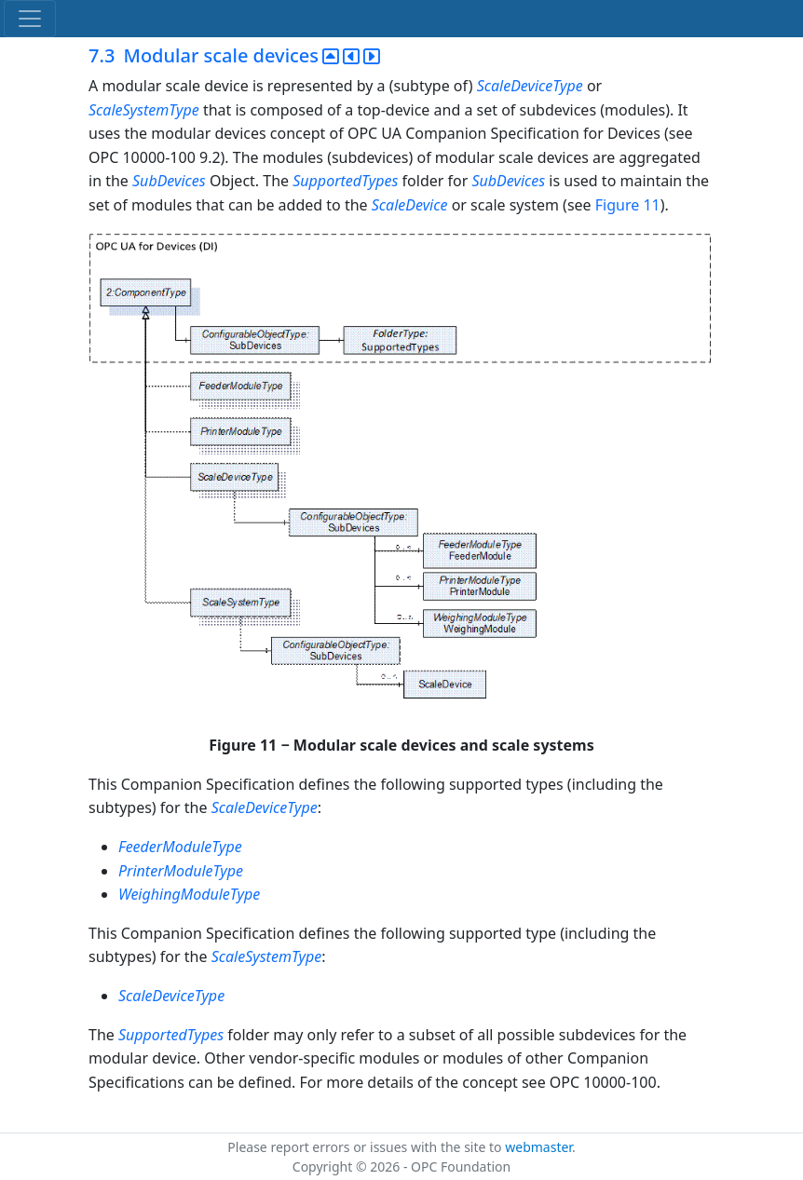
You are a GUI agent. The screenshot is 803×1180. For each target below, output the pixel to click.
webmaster (538, 1147)
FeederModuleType (180, 846)
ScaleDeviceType (530, 85)
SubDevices (169, 180)
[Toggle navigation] (30, 18)
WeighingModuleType (189, 894)
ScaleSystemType (143, 110)
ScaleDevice (410, 205)
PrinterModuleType (180, 871)
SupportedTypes (345, 180)
